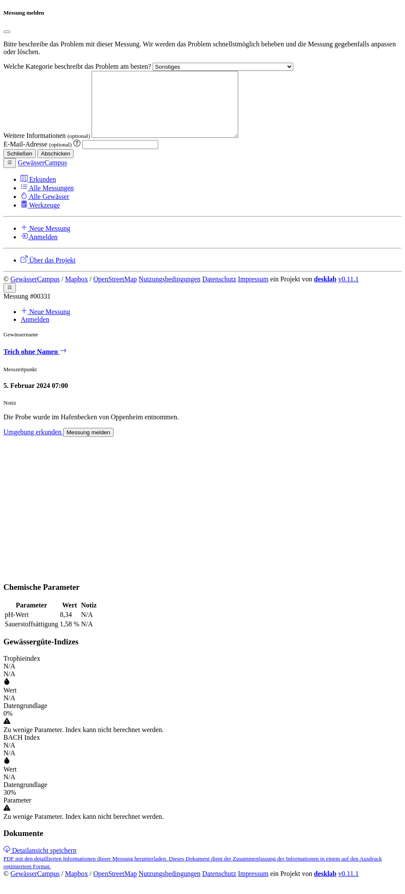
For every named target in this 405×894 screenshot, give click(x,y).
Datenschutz (219, 292)
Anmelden (35, 332)
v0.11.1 (348, 292)
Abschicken (55, 166)
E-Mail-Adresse (38, 157)
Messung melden (88, 445)
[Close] (6, 32)
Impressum (253, 292)
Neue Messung (46, 324)
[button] (9, 175)
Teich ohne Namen (35, 364)
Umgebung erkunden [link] (33, 445)
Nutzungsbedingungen (169, 292)
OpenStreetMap (115, 292)
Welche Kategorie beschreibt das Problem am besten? (78, 66)
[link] (192, 871)
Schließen (19, 166)
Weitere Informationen (47, 148)
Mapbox (76, 292)
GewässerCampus (35, 292)
